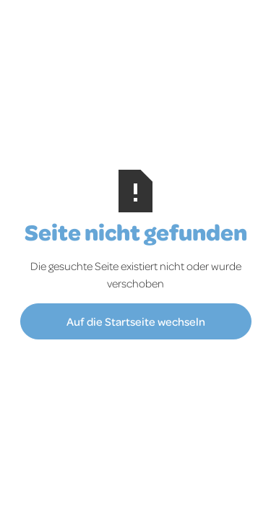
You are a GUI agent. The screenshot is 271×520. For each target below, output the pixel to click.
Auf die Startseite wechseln (135, 321)
